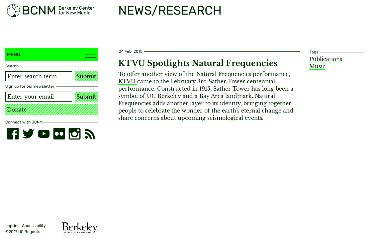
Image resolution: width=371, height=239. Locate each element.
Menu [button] (51, 54)
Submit (86, 76)
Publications (325, 59)
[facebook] (13, 133)
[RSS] (90, 133)
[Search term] (38, 76)
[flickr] (59, 133)
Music (317, 66)
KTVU (127, 81)
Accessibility (34, 225)
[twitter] (28, 133)
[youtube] (43, 133)
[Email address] (38, 97)
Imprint (12, 225)
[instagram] (74, 133)
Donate (17, 109)
